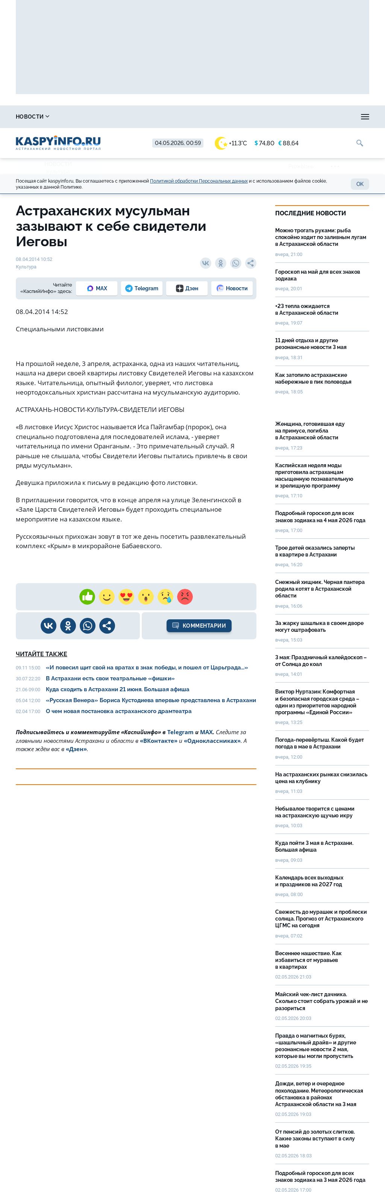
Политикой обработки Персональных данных (199, 181)
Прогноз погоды (203, 117)
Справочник (81, 117)
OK (360, 184)
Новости (32, 117)
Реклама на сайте (319, 117)
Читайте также (41, 654)
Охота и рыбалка (140, 117)
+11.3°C (231, 143)
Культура (58, 172)
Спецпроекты (260, 117)
